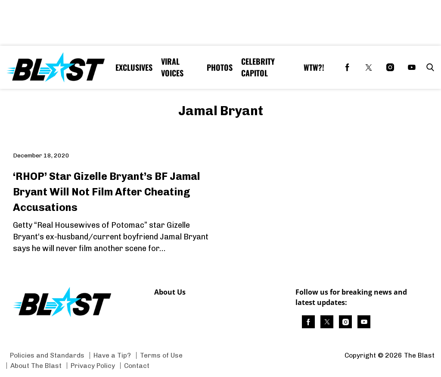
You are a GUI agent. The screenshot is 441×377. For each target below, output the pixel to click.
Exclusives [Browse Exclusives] (133, 67)
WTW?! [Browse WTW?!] (314, 67)
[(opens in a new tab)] (347, 67)
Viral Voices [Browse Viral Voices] (172, 67)
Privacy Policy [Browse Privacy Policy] (93, 365)
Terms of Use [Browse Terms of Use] (161, 355)
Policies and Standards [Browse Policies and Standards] (47, 355)
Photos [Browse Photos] (220, 67)
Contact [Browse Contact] (136, 365)
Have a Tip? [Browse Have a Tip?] (112, 355)
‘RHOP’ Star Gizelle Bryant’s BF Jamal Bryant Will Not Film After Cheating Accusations (106, 192)
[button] (428, 67)
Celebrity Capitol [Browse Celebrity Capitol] (258, 67)
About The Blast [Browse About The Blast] (36, 365)
